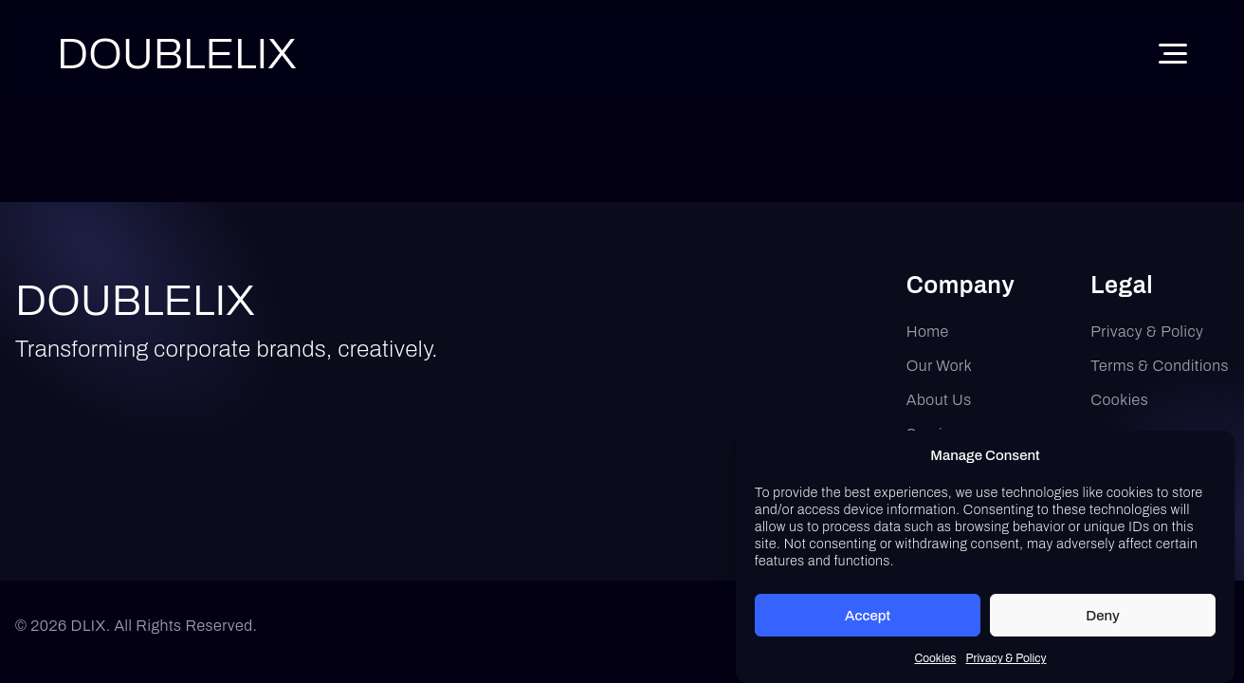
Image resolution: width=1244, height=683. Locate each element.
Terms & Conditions (1159, 366)
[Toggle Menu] (1173, 54)
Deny (1103, 618)
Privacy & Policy (1005, 662)
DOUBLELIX (135, 300)
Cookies (935, 662)
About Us (939, 400)
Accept (867, 618)
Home (927, 331)
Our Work (939, 366)
